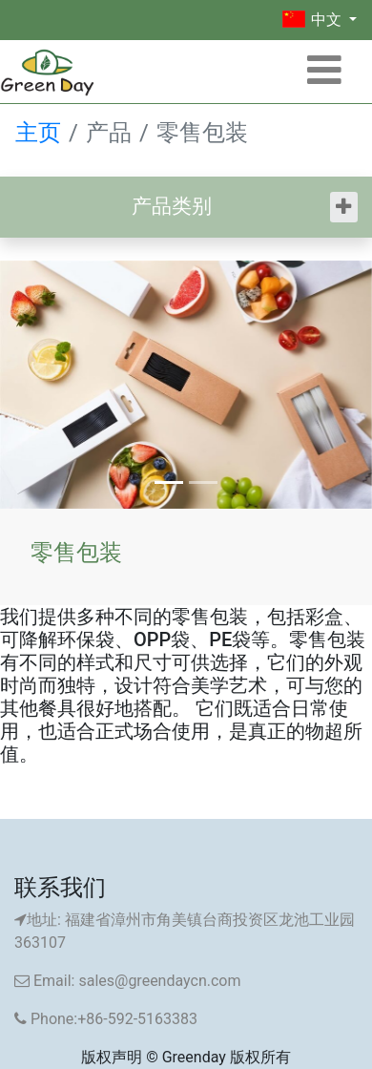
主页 (38, 132)
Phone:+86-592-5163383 (105, 1019)
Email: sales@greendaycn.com (127, 981)
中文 (313, 19)
